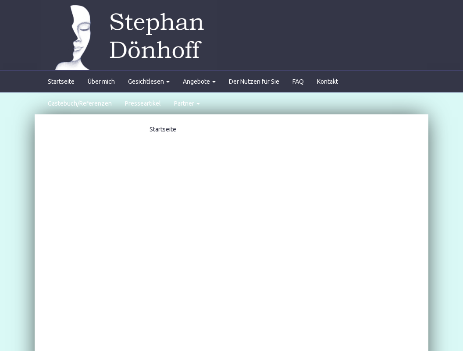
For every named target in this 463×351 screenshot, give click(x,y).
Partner (187, 103)
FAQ (298, 81)
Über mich (101, 81)
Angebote (199, 81)
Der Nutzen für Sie (254, 81)
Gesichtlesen (149, 81)
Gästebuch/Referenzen (80, 103)
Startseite (61, 81)
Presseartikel (143, 103)
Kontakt (327, 81)
